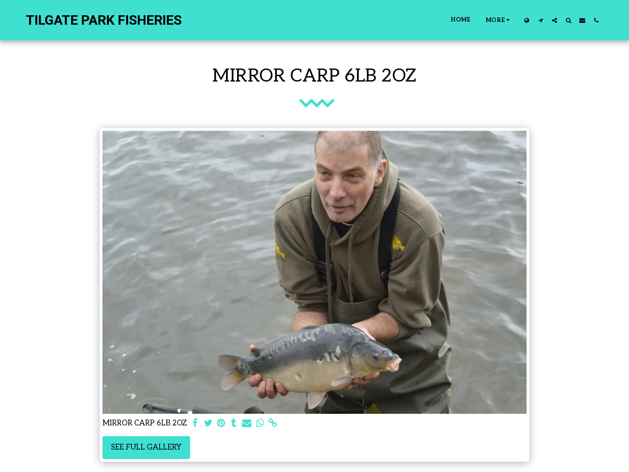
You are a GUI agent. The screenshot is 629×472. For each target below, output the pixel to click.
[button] (540, 20)
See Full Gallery (146, 447)
